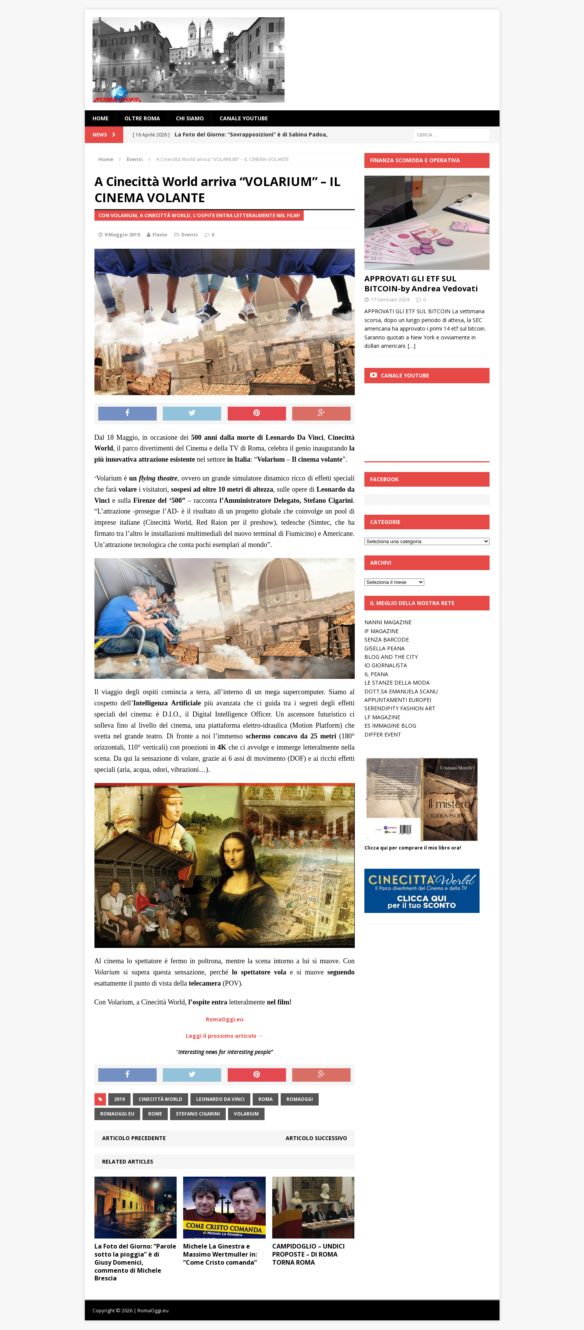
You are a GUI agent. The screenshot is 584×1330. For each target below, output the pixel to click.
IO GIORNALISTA (385, 665)
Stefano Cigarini (198, 1114)
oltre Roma (142, 118)
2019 (119, 1099)
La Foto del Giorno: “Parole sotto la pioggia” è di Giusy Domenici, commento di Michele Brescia (135, 1262)
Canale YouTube (244, 118)
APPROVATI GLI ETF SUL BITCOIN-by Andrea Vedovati (421, 283)
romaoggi (299, 1099)
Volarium (246, 1114)
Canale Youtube (405, 375)
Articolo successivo (316, 1138)
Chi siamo (190, 118)
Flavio (159, 234)
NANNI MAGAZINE (388, 622)
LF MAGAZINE (382, 717)
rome (155, 1114)
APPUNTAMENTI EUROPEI (397, 699)
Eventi (190, 234)
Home (101, 118)
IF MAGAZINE (381, 631)
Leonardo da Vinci (220, 1099)
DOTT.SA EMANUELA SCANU (401, 691)
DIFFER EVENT (382, 734)
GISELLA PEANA (384, 648)
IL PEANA (376, 674)
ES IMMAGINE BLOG (390, 725)
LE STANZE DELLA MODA (397, 682)
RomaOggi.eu (117, 1114)
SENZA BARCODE (386, 639)
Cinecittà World (160, 1099)
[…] (411, 345)
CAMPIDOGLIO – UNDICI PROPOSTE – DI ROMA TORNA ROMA (308, 1254)
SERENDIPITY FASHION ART (399, 708)
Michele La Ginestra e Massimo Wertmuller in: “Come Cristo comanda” (220, 1254)
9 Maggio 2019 (122, 234)
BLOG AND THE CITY (391, 656)
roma (265, 1099)
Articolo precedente (134, 1138)
